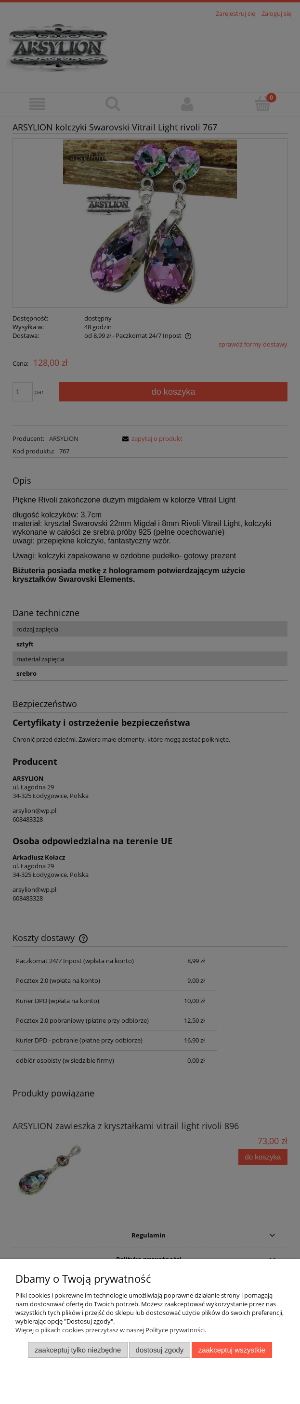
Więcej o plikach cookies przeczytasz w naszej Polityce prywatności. (110, 1330)
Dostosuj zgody (160, 1350)
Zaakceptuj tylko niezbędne (78, 1350)
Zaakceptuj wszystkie (231, 1350)
